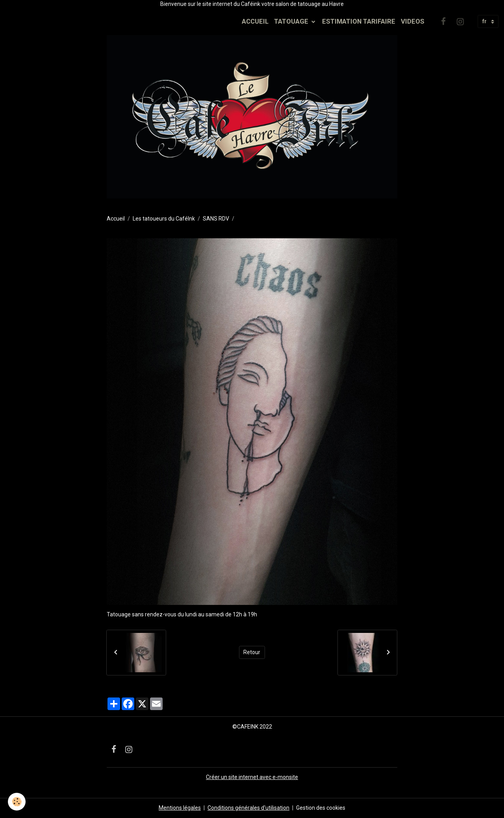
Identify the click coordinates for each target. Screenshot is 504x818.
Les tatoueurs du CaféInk (164, 218)
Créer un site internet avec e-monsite (252, 777)
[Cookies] (17, 802)
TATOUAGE (292, 21)
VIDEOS (412, 21)
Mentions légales (180, 808)
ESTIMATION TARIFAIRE (358, 21)
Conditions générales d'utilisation (248, 808)
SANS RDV (216, 218)
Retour (251, 652)
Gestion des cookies (320, 808)
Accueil (116, 218)
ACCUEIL (255, 21)
